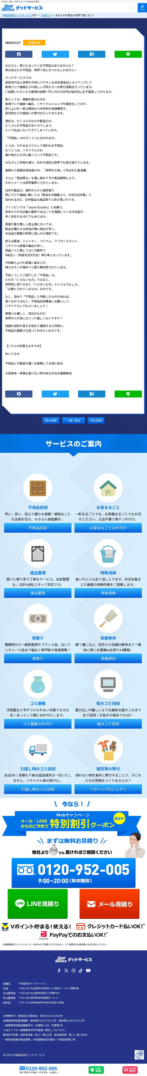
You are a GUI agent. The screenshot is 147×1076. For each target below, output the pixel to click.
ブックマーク (91, 54)
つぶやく (55, 54)
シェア (18, 54)
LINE (128, 54)
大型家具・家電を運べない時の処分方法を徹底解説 (38, 373)
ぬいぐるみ (12, 354)
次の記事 (96, 420)
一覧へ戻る (73, 420)
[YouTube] (88, 971)
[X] (66, 971)
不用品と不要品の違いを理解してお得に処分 (34, 363)
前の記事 (51, 420)
